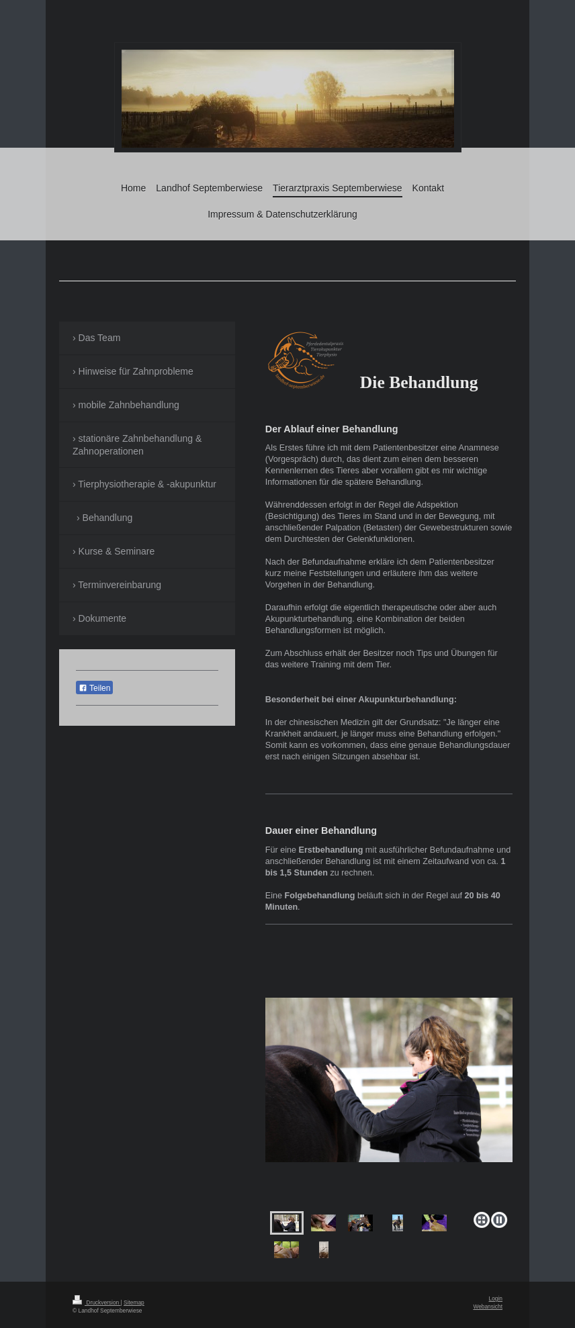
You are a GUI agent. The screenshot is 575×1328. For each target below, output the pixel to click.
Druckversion (97, 1302)
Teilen (94, 688)
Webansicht (487, 1306)
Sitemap (134, 1302)
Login (496, 1298)
